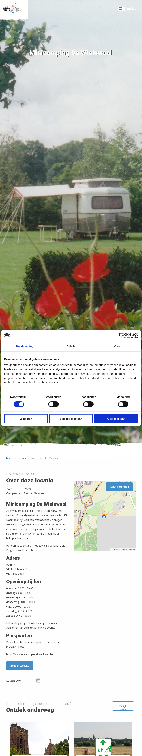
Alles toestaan (116, 418)
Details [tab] (70, 346)
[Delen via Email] (38, 681)
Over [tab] (117, 346)
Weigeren (26, 418)
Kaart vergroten (119, 486)
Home (14, 8)
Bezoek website (19, 665)
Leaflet (114, 549)
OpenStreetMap (128, 549)
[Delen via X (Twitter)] (32, 681)
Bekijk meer (122, 707)
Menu (136, 9)
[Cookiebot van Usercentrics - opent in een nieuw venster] (122, 335)
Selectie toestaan (71, 418)
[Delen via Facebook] (27, 681)
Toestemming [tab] (24, 346)
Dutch (122, 9)
